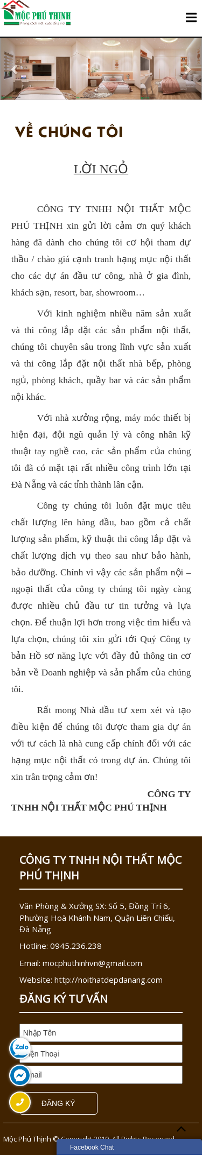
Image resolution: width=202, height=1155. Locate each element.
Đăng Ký (58, 1103)
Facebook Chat (92, 1147)
